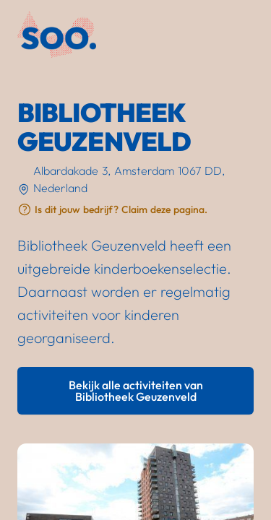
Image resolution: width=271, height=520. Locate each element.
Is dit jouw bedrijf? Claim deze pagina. (121, 209)
